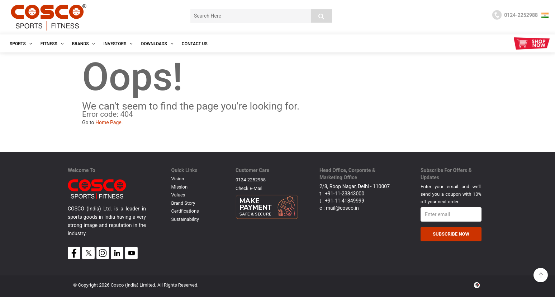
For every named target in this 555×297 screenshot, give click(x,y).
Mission (179, 187)
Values (178, 195)
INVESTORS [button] (118, 43)
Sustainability (185, 219)
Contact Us (195, 43)
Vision (177, 178)
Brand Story (183, 203)
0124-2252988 (251, 179)
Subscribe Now (451, 234)
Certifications (185, 211)
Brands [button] (83, 43)
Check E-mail (249, 188)
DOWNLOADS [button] (157, 43)
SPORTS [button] (21, 43)
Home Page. (109, 122)
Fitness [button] (52, 43)
